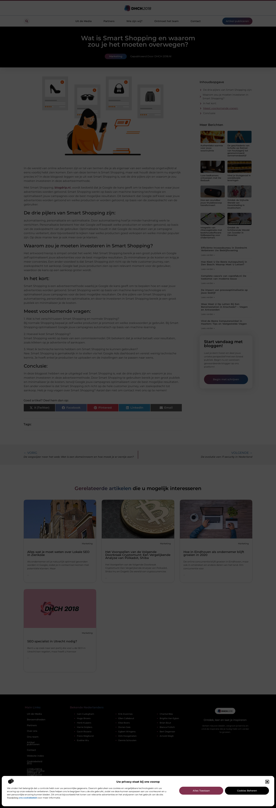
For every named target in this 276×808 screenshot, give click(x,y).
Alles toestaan (201, 790)
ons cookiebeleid (28, 797)
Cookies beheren (247, 790)
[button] (267, 782)
